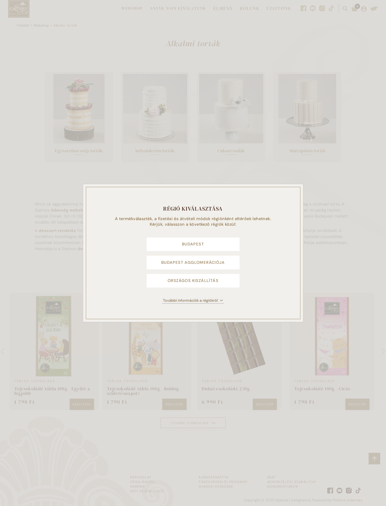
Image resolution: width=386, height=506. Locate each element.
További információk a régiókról (193, 304)
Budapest (193, 242)
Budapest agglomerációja (193, 262)
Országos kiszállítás (193, 283)
